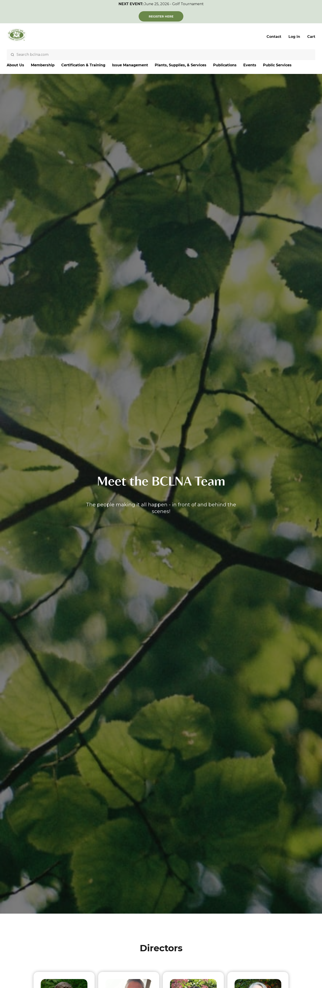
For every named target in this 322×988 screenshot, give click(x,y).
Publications (225, 65)
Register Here (161, 16)
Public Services (277, 65)
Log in (294, 37)
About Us (15, 65)
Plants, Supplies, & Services (180, 65)
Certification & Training (83, 65)
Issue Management (130, 65)
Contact (274, 37)
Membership (43, 65)
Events (249, 65)
